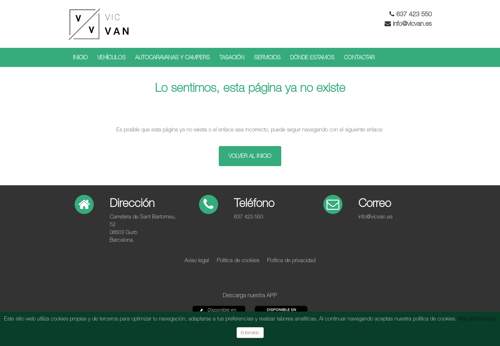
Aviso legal (197, 260)
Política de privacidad (291, 260)
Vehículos (111, 57)
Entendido (250, 332)
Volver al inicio (250, 156)
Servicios (267, 57)
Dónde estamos (312, 57)
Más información (477, 318)
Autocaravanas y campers (172, 57)
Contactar (359, 57)
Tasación (232, 57)
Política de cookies (238, 260)
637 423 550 (414, 14)
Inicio (80, 57)
